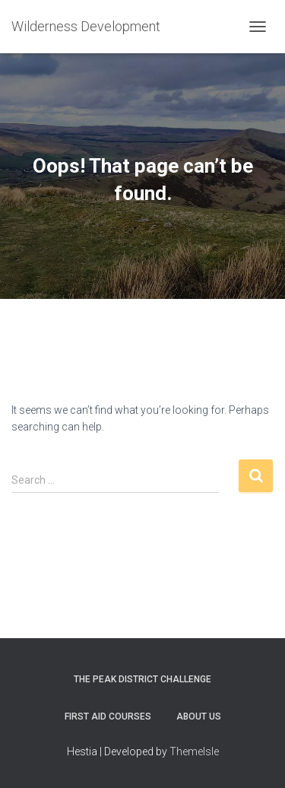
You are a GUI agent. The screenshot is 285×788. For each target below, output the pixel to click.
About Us (198, 716)
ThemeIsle (194, 751)
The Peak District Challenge (142, 679)
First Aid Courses (108, 716)
